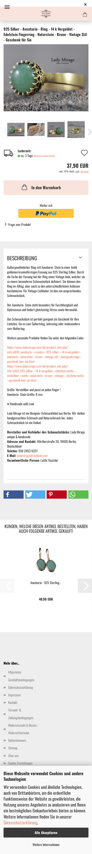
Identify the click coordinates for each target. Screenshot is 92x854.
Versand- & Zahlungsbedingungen (20, 713)
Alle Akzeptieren (46, 832)
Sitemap (12, 747)
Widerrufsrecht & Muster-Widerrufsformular (23, 729)
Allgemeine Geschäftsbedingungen (21, 676)
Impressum (14, 694)
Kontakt (12, 702)
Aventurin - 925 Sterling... (45, 582)
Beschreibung (22, 258)
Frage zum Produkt (19, 224)
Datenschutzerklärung (20, 822)
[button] (14, 494)
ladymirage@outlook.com (32, 455)
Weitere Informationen (46, 844)
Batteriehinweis (17, 740)
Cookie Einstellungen (20, 763)
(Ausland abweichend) (44, 156)
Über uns (13, 755)
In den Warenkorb (41, 187)
